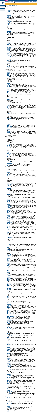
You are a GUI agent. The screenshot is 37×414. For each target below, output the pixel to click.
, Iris (8, 35)
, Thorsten (9, 288)
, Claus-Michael (9, 328)
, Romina (9, 284)
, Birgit (8, 205)
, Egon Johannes (9, 126)
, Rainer (8, 23)
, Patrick (8, 358)
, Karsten (8, 88)
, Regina (9, 310)
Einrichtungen (6, 5)
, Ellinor (8, 224)
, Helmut (8, 390)
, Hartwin (8, 17)
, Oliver (8, 247)
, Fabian (8, 193)
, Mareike (9, 250)
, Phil (8, 283)
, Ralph (8, 137)
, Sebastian (9, 43)
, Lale (8, 14)
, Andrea (9, 153)
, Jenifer (8, 280)
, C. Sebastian (9, 375)
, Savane (9, 397)
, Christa (8, 327)
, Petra (8, 333)
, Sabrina (8, 190)
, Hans (8, 72)
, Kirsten (9, 199)
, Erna (8, 217)
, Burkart (8, 383)
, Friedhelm (8, 48)
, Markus (8, 13)
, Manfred (8, 45)
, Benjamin (8, 272)
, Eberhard (9, 109)
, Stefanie (8, 145)
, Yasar (9, 398)
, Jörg (8, 411)
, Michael (8, 321)
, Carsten (8, 66)
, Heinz (8, 90)
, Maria (9, 222)
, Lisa (8, 219)
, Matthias (8, 156)
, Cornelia (9, 216)
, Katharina (8, 201)
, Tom (8, 389)
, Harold (8, 401)
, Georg (8, 99)
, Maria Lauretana (9, 286)
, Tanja (9, 335)
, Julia (8, 144)
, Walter (8, 108)
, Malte (8, 53)
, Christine (9, 31)
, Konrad (8, 274)
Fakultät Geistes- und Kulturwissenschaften (12, 5)
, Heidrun (9, 11)
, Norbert (8, 329)
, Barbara (8, 85)
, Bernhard (8, 347)
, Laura (8, 174)
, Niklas (8, 359)
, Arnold (8, 337)
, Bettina (8, 152)
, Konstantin (9, 47)
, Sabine (8, 29)
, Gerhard (9, 56)
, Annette (9, 313)
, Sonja (8, 67)
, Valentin (8, 258)
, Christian (8, 42)
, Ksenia (8, 357)
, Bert (8, 30)
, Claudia (9, 184)
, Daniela (8, 363)
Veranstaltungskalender (2, 10)
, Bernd (9, 125)
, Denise (10, 183)
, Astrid (8, 202)
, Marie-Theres (9, 255)
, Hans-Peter (9, 24)
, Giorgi (8, 402)
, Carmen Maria (9, 186)
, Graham (8, 263)
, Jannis (9, 254)
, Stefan (8, 154)
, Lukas (8, 249)
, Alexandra (8, 374)
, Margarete (9, 271)
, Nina (8, 348)
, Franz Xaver (9, 98)
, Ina (9, 175)
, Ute (8, 265)
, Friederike (9, 161)
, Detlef (8, 194)
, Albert (8, 89)
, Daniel (8, 32)
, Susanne (9, 60)
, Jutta (8, 264)
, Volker (8, 84)
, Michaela (10, 57)
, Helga (8, 215)
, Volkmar (8, 293)
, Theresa (8, 236)
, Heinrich (8, 70)
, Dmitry (9, 192)
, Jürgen (8, 19)
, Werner (8, 133)
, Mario (8, 292)
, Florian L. (8, 220)
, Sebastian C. (9, 132)
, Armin (8, 306)
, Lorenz (8, 44)
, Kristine (9, 307)
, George (9, 403)
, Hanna (8, 285)
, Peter (8, 20)
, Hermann (9, 104)
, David (8, 277)
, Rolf (8, 75)
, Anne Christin (9, 305)
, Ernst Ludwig (9, 91)
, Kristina (8, 259)
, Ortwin (8, 73)
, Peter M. (8, 311)
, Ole (8, 244)
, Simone (9, 278)
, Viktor (8, 354)
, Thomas (8, 129)
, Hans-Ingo (9, 50)
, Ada (8, 51)
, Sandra (8, 191)
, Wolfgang (8, 113)
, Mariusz (9, 362)
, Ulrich (8, 170)
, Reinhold (9, 350)
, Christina (9, 229)
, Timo (8, 245)
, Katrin (8, 394)
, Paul (8, 94)
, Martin (8, 33)
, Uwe (9, 365)
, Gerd (8, 146)
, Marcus (9, 349)
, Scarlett (9, 369)
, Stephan (9, 10)
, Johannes (9, 127)
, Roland (9, 379)
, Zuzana (10, 316)
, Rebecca (9, 388)
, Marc (8, 322)
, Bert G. (8, 87)
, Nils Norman (9, 237)
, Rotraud (9, 118)
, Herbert (8, 345)
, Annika (9, 197)
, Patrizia (8, 49)
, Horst (8, 303)
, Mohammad (9, 270)
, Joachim (8, 46)
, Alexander (9, 188)
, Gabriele (9, 21)
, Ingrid (9, 15)
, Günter (8, 124)
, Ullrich (8, 406)
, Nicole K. (9, 210)
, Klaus (9, 16)
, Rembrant (9, 296)
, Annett (9, 260)
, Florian (9, 176)
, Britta (8, 267)
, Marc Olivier (9, 380)
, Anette (8, 211)
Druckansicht (2, 6)
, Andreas (8, 54)
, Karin (9, 287)
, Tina (8, 233)
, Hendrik (8, 223)
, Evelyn (9, 319)
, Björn (8, 377)
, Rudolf (8, 105)
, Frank (9, 372)
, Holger (9, 206)
